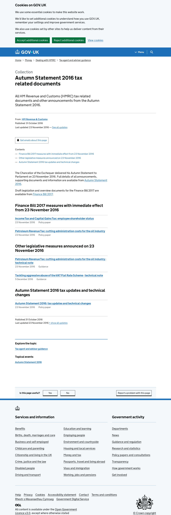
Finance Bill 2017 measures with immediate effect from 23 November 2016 (56, 153)
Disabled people (25, 468)
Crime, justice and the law (30, 461)
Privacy (28, 494)
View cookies (95, 40)
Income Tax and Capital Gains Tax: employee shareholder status (54, 218)
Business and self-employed (32, 441)
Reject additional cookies (69, 40)
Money (28, 60)
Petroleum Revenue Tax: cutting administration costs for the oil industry (60, 231)
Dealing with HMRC (46, 60)
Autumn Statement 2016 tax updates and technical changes (49, 162)
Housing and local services (79, 448)
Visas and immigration (77, 468)
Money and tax (72, 455)
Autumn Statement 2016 (28, 362)
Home (18, 60)
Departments (120, 428)
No (70, 393)
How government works (126, 468)
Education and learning (77, 428)
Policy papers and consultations (131, 455)
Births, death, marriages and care (35, 435)
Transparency (120, 461)
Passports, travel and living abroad (84, 461)
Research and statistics (126, 448)
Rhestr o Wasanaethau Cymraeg (34, 499)
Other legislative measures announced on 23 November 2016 (50, 158)
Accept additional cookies (32, 40)
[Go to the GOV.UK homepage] (27, 52)
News (115, 435)
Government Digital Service (72, 499)
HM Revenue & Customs (35, 119)
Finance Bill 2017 (43, 194)
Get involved (119, 474)
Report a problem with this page (134, 393)
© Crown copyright (144, 513)
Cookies (40, 494)
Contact (84, 494)
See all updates (59, 127)
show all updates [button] (58, 322)
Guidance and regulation (126, 441)
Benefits (20, 428)
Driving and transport (28, 474)
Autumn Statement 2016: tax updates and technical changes (53, 303)
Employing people (74, 435)
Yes (53, 393)
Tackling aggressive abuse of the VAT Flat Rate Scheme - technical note (59, 275)
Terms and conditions (104, 494)
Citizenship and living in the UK (33, 455)
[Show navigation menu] (139, 52)
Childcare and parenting (29, 448)
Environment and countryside (81, 441)
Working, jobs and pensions (80, 474)
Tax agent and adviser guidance (75, 60)
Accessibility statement (62, 494)
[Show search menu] (151, 52)
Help (18, 494)
